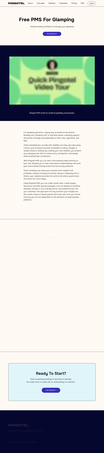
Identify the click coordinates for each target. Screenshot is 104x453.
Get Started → (52, 34)
